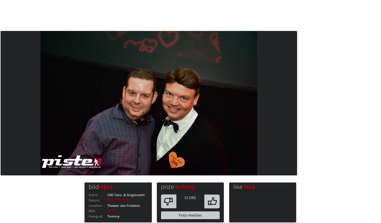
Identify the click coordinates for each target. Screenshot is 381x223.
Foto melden (190, 215)
